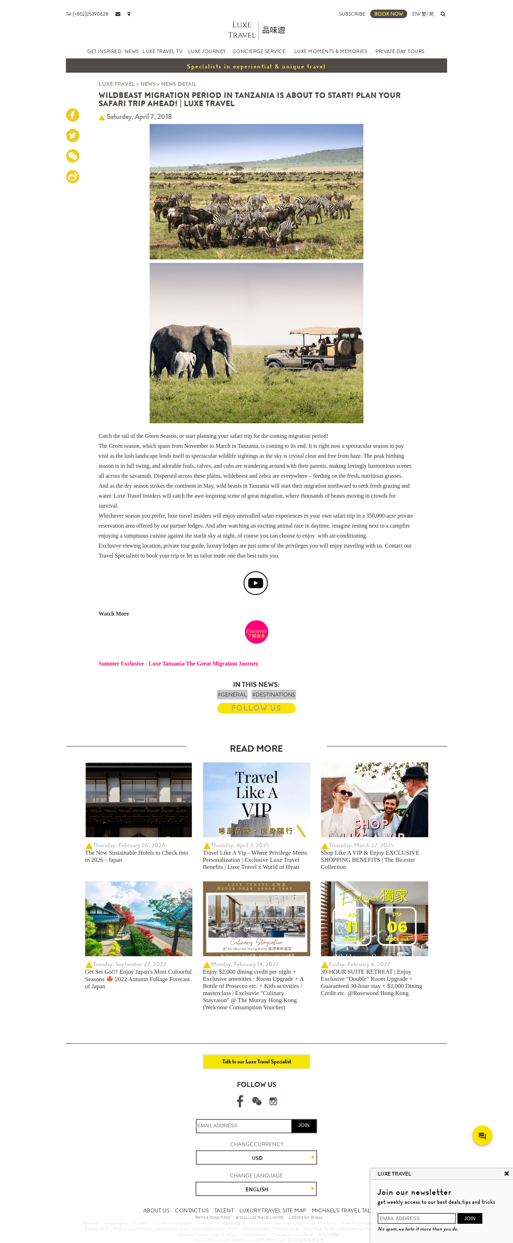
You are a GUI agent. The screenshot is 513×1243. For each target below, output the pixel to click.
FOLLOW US (256, 708)
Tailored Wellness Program (359, 1229)
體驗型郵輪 (328, 1234)
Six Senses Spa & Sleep (173, 1223)
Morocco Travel (286, 1229)
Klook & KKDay (224, 1234)
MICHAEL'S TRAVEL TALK (343, 1210)
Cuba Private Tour (322, 1223)
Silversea (204, 1223)
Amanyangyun (115, 1223)
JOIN (304, 1125)
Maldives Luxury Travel (132, 1229)
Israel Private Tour (357, 1223)
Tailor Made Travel (318, 1229)
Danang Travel (96, 1229)
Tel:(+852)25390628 (87, 13)
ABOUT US (156, 1210)
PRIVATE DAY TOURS (400, 51)
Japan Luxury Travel (172, 1229)
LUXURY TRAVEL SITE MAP (272, 1210)
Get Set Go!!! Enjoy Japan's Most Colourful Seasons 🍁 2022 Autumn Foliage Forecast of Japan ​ (138, 979)
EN (415, 13)
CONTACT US (192, 1210)
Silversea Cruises (192, 1234)
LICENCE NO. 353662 (305, 1218)
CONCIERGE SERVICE (259, 51)
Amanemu (91, 1223)
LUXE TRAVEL (117, 84)
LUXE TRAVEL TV (162, 51)
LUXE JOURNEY (207, 51)
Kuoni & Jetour (254, 1234)
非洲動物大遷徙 (231, 1223)
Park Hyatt (260, 1223)
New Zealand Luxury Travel (215, 1229)
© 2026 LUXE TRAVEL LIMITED (260, 1218)
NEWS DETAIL (179, 84)
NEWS (132, 51)
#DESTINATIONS (273, 694)
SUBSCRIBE (352, 13)
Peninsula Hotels (288, 1223)
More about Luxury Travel (292, 1234)
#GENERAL (232, 694)
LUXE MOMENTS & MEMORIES (330, 51)
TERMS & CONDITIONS (213, 1218)
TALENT (224, 1210)
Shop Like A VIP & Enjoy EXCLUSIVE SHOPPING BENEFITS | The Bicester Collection (370, 859)
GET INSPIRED (104, 51)
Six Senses (141, 1223)
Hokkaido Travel (256, 1229)
